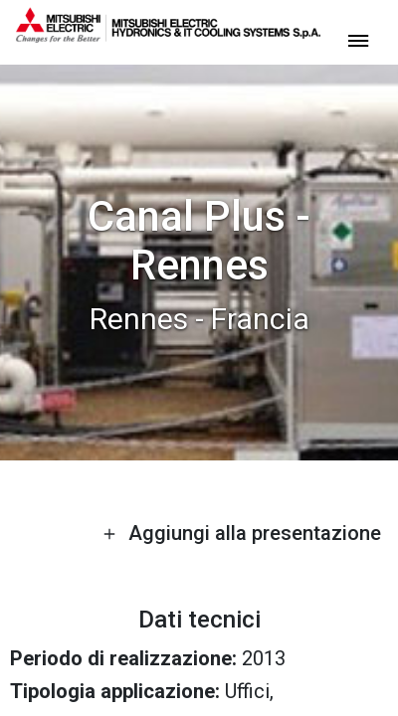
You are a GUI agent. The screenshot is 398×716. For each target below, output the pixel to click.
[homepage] (168, 35)
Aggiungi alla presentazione (241, 533)
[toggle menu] (358, 39)
